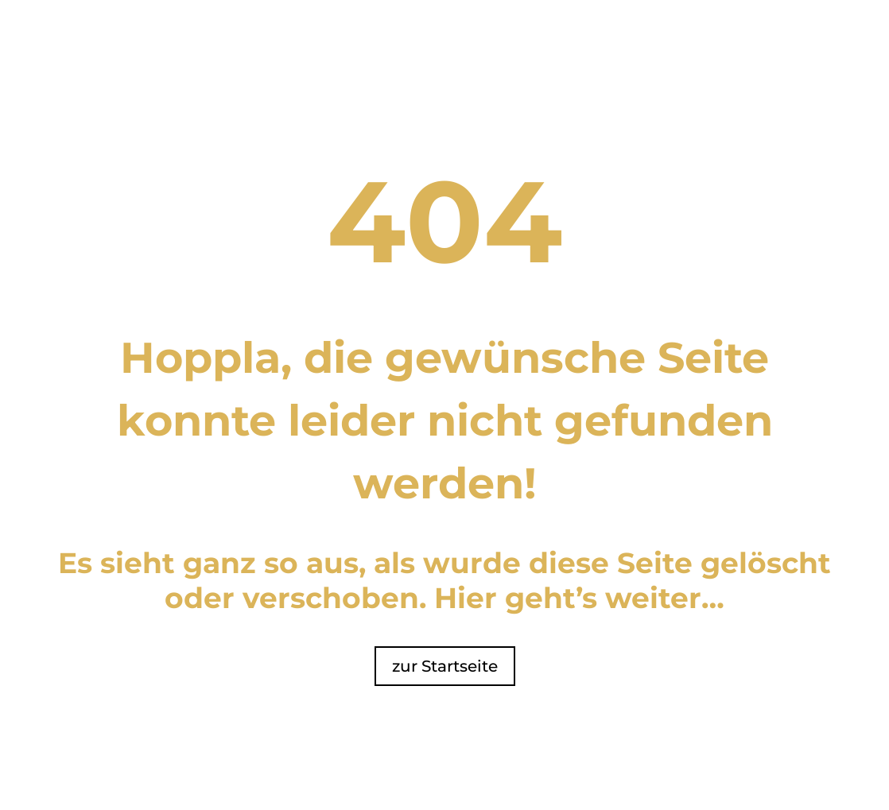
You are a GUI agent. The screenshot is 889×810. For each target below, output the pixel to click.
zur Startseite (445, 666)
